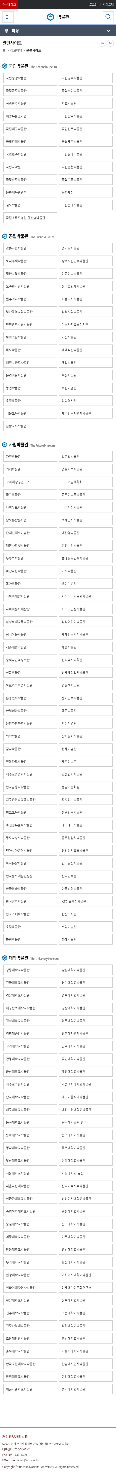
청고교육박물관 (16, 812)
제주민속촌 (69, 761)
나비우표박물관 (16, 507)
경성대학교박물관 (18, 1020)
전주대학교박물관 (18, 1313)
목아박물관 (13, 583)
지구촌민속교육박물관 (21, 799)
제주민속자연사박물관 (76, 413)
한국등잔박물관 (72, 863)
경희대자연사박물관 (75, 1033)
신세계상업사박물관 (75, 672)
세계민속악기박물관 (75, 634)
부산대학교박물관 (18, 1160)
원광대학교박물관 (18, 1274)
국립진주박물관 (72, 128)
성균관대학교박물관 (19, 1198)
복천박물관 (69, 375)
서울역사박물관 (72, 299)
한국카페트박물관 (18, 914)
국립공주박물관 (16, 90)
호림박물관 (13, 926)
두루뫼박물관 (15, 558)
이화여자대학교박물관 (76, 1274)
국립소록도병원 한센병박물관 (25, 217)
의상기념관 (69, 723)
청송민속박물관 (72, 812)
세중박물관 (69, 647)
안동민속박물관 (72, 273)
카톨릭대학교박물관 (75, 1351)
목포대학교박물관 (73, 1147)
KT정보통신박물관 (74, 901)
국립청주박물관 (16, 179)
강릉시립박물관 (16, 248)
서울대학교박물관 (18, 1173)
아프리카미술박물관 (19, 685)
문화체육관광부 (16, 192)
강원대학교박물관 (73, 969)
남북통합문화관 (16, 520)
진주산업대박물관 (18, 1325)
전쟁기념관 (69, 748)
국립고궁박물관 (72, 179)
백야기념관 (69, 583)
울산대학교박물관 (73, 1262)
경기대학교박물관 (73, 982)
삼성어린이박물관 (73, 621)
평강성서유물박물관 (75, 850)
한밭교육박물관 (16, 426)
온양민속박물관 (16, 698)
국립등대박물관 (72, 205)
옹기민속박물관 (72, 698)
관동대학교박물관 (18, 1058)
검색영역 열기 (108, 16)
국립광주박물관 (72, 116)
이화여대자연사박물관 (21, 1287)
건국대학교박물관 (18, 982)
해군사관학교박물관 (19, 1389)
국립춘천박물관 (72, 167)
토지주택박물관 (16, 260)
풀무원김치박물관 (73, 837)
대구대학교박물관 (18, 1109)
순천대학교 (9, 4)
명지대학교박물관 (18, 1147)
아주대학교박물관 (73, 1236)
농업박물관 (13, 388)
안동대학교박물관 (18, 1249)
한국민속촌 (69, 876)
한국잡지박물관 (16, 901)
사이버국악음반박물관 (76, 596)
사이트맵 (108, 4)
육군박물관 (69, 710)
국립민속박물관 (16, 154)
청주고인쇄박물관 (73, 286)
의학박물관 (13, 736)
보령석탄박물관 (16, 337)
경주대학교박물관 (73, 1020)
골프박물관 (13, 494)
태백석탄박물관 (72, 349)
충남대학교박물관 (73, 1338)
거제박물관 (13, 469)
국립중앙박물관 (16, 78)
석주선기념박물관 (18, 1084)
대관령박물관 (70, 532)
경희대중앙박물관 (18, 1033)
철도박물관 (13, 205)
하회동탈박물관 (16, 863)
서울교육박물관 (16, 413)
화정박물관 (13, 939)
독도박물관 (13, 349)
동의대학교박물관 (73, 1135)
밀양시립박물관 (16, 273)
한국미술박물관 (16, 888)
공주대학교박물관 (73, 1046)
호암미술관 (69, 926)
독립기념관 (69, 388)
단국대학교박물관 (18, 1097)
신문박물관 (13, 672)
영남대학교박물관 (73, 1249)
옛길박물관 (69, 362)
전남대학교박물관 (18, 1300)
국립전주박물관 (16, 103)
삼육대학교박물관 (73, 1160)
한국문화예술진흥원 (19, 876)
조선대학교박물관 (73, 1313)
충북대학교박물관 (18, 1351)
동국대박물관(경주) (75, 1122)
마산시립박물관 (16, 570)
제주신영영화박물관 (19, 774)
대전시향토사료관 (18, 362)
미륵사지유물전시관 (75, 324)
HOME (3, 50)
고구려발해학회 (72, 482)
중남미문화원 (70, 787)
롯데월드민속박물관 (75, 558)
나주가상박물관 (72, 507)
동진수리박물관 (72, 545)
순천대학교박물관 (73, 1211)
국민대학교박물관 (73, 1058)
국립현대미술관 (72, 154)
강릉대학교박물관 (18, 969)
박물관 (63, 17)
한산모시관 (69, 914)
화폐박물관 (69, 939)
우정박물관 (13, 400)
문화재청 (68, 192)
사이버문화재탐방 (18, 609)
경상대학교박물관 (73, 1008)
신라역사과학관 (72, 659)
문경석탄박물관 (16, 375)
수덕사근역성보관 (18, 659)
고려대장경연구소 (18, 482)
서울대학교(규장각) (75, 1173)
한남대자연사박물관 (75, 1363)
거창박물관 (69, 337)
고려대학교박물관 (18, 1046)
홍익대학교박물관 (73, 1389)
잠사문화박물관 (72, 736)
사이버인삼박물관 (73, 609)
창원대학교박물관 (73, 1325)
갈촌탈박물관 (70, 456)
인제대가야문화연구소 (76, 1287)
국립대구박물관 (16, 128)
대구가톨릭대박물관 (75, 1097)
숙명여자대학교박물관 (21, 1211)
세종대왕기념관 (16, 647)
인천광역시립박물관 (19, 324)
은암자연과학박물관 (19, 723)
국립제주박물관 (72, 141)
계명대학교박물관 (73, 1071)
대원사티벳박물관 (18, 545)
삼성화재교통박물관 (19, 621)
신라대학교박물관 (73, 1224)
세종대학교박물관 (18, 1236)
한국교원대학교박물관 (21, 1363)
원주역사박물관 (16, 299)
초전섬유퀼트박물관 (19, 825)
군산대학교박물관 (18, 1071)
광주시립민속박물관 (75, 260)
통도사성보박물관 (18, 837)
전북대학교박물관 (73, 1300)
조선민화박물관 (72, 774)
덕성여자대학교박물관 (76, 1084)
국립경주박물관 (72, 78)
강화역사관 (69, 400)
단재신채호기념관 (18, 532)
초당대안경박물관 (18, 1338)
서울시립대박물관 (18, 1186)
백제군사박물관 (72, 520)
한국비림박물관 (72, 888)
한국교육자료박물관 (75, 1186)
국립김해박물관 (16, 141)
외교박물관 (69, 103)
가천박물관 (13, 456)
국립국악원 (13, 167)
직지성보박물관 (72, 799)
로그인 (93, 4)
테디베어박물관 (72, 825)
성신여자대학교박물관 (76, 1198)
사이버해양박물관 (18, 596)
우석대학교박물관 (18, 1262)
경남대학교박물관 (18, 995)
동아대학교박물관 (18, 1135)
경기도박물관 (70, 248)
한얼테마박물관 (16, 710)
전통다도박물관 (16, 761)
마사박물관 (69, 570)
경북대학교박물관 (73, 995)
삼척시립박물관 (72, 311)
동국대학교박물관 (18, 1122)
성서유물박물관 (16, 634)
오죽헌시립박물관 (18, 286)
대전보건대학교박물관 (76, 1109)
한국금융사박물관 (18, 787)
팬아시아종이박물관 (19, 850)
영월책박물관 (70, 685)
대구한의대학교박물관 (21, 1008)
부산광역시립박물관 (19, 311)
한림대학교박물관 (18, 1376)
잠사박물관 (13, 748)
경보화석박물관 (72, 469)
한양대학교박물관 (73, 1376)
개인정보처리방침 (15, 1436)
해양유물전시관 (16, 116)
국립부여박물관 (72, 90)
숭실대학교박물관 (18, 1224)
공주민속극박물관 (73, 494)
